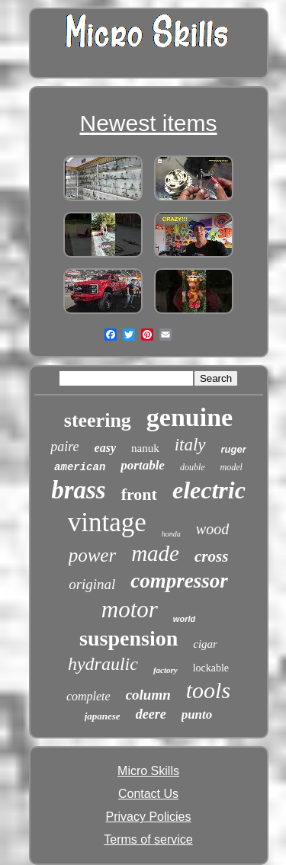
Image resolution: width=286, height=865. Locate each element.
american (79, 467)
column (148, 695)
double (192, 467)
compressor (179, 580)
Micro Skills (148, 770)
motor (129, 609)
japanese (103, 716)
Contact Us (148, 793)
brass (78, 490)
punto (197, 714)
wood (212, 529)
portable (143, 465)
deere (151, 714)
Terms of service (148, 839)
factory (165, 669)
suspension (128, 638)
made (155, 553)
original (92, 584)
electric (209, 490)
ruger (233, 449)
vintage (107, 522)
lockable (211, 668)
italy (190, 444)
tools (208, 690)
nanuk (145, 448)
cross (211, 556)
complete (88, 696)
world (184, 618)
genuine (189, 417)
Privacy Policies (148, 816)
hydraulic (103, 664)
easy (105, 447)
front (139, 494)
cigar (205, 644)
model (231, 467)
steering (97, 420)
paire (64, 446)
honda (171, 534)
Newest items (148, 123)
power (93, 555)
